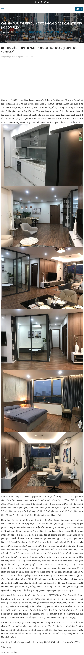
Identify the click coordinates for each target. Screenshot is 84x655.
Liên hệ (79, 9)
